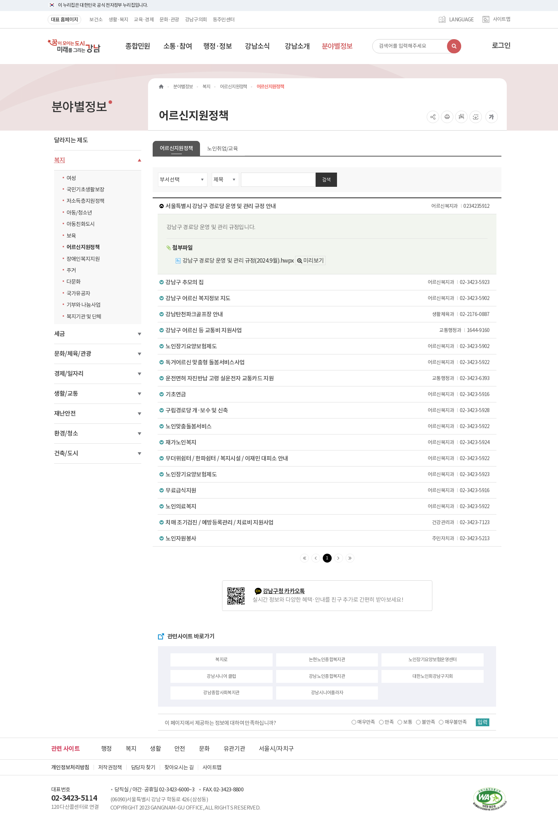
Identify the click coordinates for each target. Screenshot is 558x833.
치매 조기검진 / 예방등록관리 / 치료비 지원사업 (329, 522)
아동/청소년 (79, 212)
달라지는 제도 (71, 140)
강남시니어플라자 (327, 693)
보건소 (95, 19)
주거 (71, 270)
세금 (59, 334)
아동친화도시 (81, 224)
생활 (155, 749)
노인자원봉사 (329, 538)
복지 (59, 160)
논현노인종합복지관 (327, 660)
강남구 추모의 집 (329, 282)
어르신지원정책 (83, 247)
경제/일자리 (69, 374)
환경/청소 (66, 433)
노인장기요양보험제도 (329, 346)
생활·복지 (118, 19)
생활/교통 (66, 393)
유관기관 (234, 749)
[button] (138, 46)
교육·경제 (144, 19)
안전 (179, 749)
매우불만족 (455, 722)
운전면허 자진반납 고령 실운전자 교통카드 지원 (329, 378)
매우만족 (365, 722)
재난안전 (65, 413)
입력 (482, 722)
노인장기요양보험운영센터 (433, 660)
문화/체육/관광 (72, 354)
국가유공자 (78, 293)
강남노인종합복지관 (327, 676)
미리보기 (313, 260)
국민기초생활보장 (86, 189)
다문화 (74, 281)
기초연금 (329, 394)
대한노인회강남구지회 (432, 676)
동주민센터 (224, 19)
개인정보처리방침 (70, 767)
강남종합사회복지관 (221, 693)
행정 (106, 749)
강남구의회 (196, 19)
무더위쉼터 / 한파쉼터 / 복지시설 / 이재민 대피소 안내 (329, 458)
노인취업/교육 (222, 148)
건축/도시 (66, 453)
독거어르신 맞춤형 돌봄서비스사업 (329, 362)
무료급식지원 (329, 490)
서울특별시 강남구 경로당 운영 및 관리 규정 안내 (329, 206)
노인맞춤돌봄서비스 (329, 426)
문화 (204, 749)
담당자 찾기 (143, 767)
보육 (71, 235)
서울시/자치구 (276, 749)
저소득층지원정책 (86, 200)
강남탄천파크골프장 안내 (329, 314)
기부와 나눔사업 (84, 304)
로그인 (501, 45)
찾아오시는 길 (179, 767)
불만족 (427, 722)
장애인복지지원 (83, 258)
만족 (388, 722)
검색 (326, 179)
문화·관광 (169, 19)
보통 (406, 722)
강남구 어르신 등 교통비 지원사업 (329, 330)
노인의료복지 (329, 506)
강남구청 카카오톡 (284, 591)
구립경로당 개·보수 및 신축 (329, 410)
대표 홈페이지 (64, 19)
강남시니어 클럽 (221, 676)
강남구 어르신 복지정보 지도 (329, 298)
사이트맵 (501, 19)
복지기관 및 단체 (84, 316)
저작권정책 (110, 767)
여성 (71, 178)
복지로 (221, 660)
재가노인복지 (329, 442)
